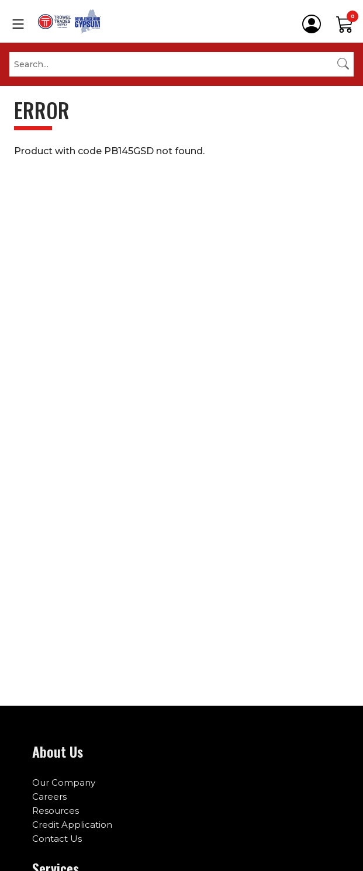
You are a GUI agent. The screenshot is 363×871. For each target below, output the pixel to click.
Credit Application (72, 824)
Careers (49, 796)
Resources (55, 810)
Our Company (63, 782)
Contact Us (57, 838)
